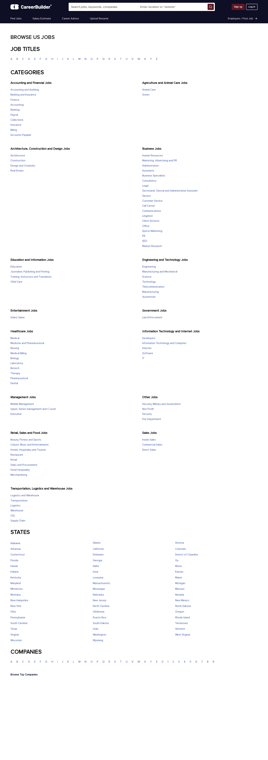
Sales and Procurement (23, 465)
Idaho (96, 566)
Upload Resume (99, 18)
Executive (16, 414)
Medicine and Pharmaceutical (27, 343)
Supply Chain (17, 520)
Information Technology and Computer (164, 343)
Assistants (148, 170)
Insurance (15, 125)
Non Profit (148, 409)
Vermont (180, 629)
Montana (15, 594)
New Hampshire (19, 600)
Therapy (15, 373)
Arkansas (15, 549)
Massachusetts (101, 583)
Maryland (15, 583)
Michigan (180, 583)
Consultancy (149, 180)
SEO (144, 241)
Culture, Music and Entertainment (29, 444)
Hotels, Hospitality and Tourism (28, 450)
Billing (13, 130)
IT (143, 358)
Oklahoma (98, 611)
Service (146, 196)
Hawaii (14, 566)
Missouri (179, 589)
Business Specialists (153, 175)
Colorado (180, 549)
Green (145, 94)
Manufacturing (150, 292)
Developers (148, 338)
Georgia (97, 560)
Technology (149, 281)
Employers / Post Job (243, 18)
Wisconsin (16, 640)
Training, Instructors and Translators (31, 276)
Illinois (178, 566)
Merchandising (18, 475)
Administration (150, 165)
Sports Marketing (152, 231)
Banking (15, 109)
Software (147, 353)
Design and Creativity (22, 165)
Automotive (149, 297)
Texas (13, 629)
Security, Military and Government (161, 404)
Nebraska (98, 594)
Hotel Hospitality (20, 470)
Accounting (17, 104)
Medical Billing (18, 353)
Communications (151, 211)
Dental (14, 383)
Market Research (152, 246)
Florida (14, 560)
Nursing (14, 348)
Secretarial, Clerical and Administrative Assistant (170, 190)
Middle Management (22, 404)
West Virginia (182, 634)
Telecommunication (153, 286)
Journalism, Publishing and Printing (29, 271)
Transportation (19, 500)
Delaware (98, 554)
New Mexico (182, 600)
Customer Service (152, 201)
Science (147, 276)
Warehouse (16, 510)
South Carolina (18, 623)
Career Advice (70, 18)
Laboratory (16, 363)
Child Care (16, 281)
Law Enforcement (152, 317)
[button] (211, 7)
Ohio (13, 611)
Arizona (179, 542)
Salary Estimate (42, 18)
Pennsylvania (17, 617)
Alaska (96, 542)
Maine (178, 577)
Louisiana (98, 577)
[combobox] (103, 7)
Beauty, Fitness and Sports (25, 439)
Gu (176, 560)
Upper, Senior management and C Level (33, 409)
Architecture (17, 155)
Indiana (14, 571)
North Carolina (101, 606)
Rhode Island (182, 617)
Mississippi (99, 589)
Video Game (17, 317)
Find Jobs (16, 18)
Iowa (95, 571)
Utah (95, 629)
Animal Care (149, 89)
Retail (13, 459)
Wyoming (98, 640)
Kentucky (15, 577)
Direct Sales (149, 450)
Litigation (147, 216)
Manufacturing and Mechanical (159, 271)
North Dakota (183, 606)
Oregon (179, 611)
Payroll (14, 115)
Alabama (15, 543)
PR (143, 236)
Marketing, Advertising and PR (159, 160)
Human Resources (152, 155)
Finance (14, 100)
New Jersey (99, 600)
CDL (12, 515)
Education (16, 266)
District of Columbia (186, 554)
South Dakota (101, 623)
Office (145, 226)
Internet (147, 348)
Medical (14, 338)
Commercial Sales (152, 444)
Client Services (150, 221)
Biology (14, 358)
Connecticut (17, 554)
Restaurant (16, 454)
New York (15, 606)
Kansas (179, 571)
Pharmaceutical (19, 378)
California (98, 549)
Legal (145, 185)
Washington (99, 634)
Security (147, 414)
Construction (17, 160)
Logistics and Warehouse (24, 495)
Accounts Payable (20, 135)
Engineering (149, 266)
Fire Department (151, 419)
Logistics (15, 505)
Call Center (148, 205)
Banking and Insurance (23, 94)
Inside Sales (149, 439)
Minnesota (16, 589)
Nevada (179, 594)
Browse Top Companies (24, 674)
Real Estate (17, 170)
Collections (16, 120)
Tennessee (181, 623)
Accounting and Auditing (24, 89)
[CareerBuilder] (31, 6)
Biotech (14, 368)
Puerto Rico (99, 617)
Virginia (14, 634)
